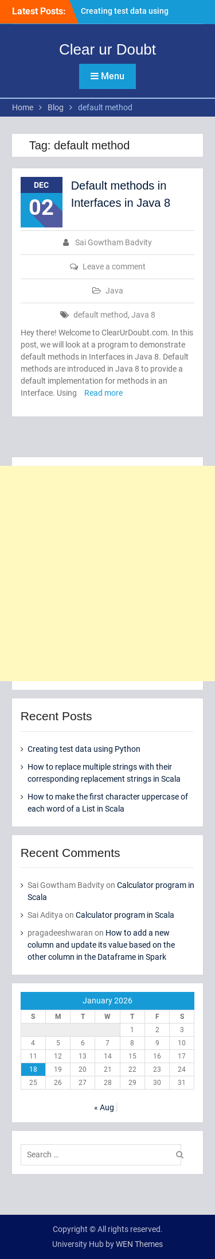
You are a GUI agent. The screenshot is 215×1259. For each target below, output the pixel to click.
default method (100, 314)
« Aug (104, 1107)
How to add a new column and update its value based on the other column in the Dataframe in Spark (101, 944)
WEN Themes (139, 1244)
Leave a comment (114, 266)
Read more (103, 392)
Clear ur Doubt (107, 49)
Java (114, 290)
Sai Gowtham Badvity (113, 242)
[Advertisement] (107, 573)
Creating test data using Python (84, 749)
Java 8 (143, 314)
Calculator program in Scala (125, 915)
